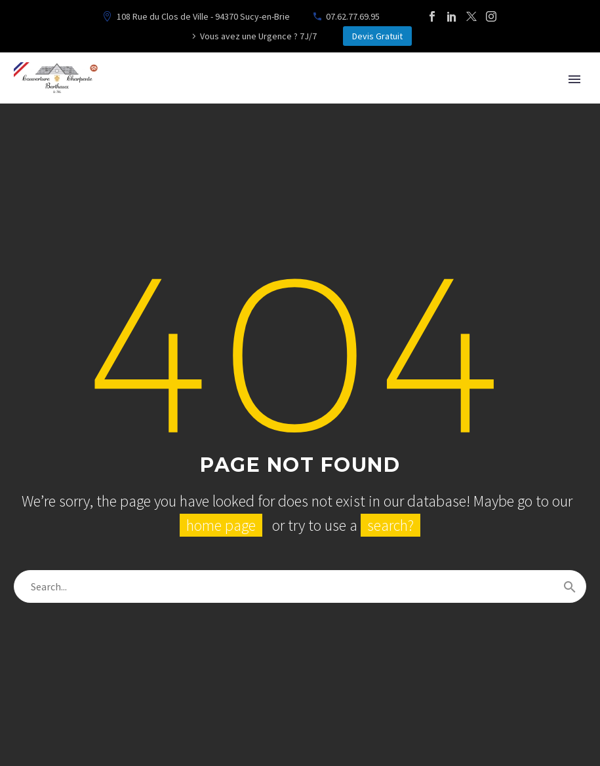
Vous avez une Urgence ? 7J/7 (258, 36)
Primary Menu (574, 79)
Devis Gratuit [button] (377, 36)
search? (390, 525)
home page (221, 525)
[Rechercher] (300, 586)
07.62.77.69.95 (353, 16)
